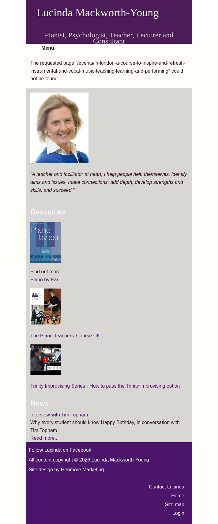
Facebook (80, 450)
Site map (174, 504)
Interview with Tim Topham (59, 414)
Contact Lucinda (166, 486)
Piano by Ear (44, 279)
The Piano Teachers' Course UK (65, 335)
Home (177, 495)
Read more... (44, 438)
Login (178, 513)
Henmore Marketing (82, 469)
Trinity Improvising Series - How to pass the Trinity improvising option (105, 386)
